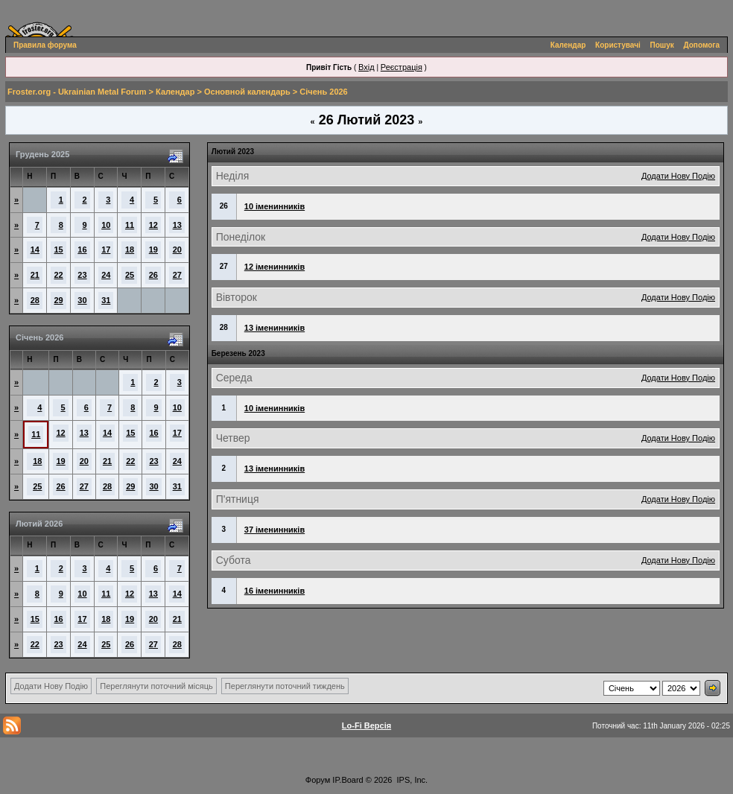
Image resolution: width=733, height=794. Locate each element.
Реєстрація (401, 67)
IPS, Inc (411, 779)
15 (58, 249)
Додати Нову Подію (678, 175)
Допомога (702, 45)
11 (129, 224)
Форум (317, 779)
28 (35, 300)
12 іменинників (274, 266)
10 (105, 224)
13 (177, 224)
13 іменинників (274, 327)
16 (81, 249)
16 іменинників (274, 590)
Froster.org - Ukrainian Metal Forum (76, 91)
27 (177, 274)
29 (58, 300)
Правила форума (45, 45)
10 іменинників (274, 206)
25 (129, 274)
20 (177, 249)
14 (35, 249)
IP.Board (347, 779)
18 (129, 249)
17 (105, 249)
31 (105, 300)
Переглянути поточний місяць (156, 686)
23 (81, 274)
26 (153, 274)
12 (153, 224)
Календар (568, 45)
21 (35, 274)
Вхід (366, 67)
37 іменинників (274, 529)
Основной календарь (247, 91)
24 (105, 274)
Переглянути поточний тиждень (285, 686)
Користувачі (618, 45)
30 (81, 300)
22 (58, 274)
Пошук (662, 45)
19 (153, 249)
